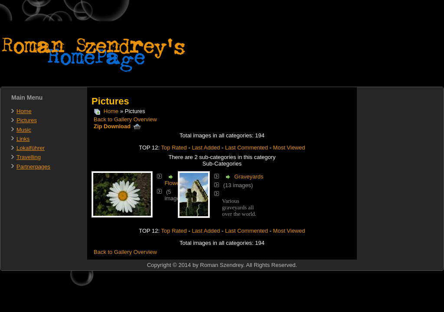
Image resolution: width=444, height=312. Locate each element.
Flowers (174, 183)
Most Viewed (289, 147)
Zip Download (117, 126)
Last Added (206, 147)
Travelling (28, 157)
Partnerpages (33, 166)
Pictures (26, 120)
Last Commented (246, 147)
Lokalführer (30, 148)
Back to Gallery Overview (125, 119)
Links (22, 139)
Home (24, 111)
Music (23, 130)
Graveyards (248, 176)
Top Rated (174, 147)
